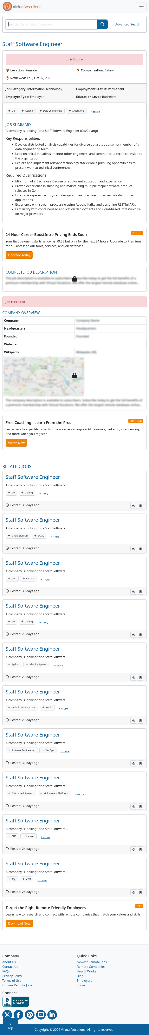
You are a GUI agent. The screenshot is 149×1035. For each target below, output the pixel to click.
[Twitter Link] (7, 1015)
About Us (9, 962)
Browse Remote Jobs (17, 985)
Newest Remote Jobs (92, 962)
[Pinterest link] (30, 1015)
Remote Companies (91, 967)
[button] (133, 506)
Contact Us (10, 967)
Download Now (19, 923)
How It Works (86, 971)
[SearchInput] (51, 24)
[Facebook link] (18, 1015)
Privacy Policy (12, 976)
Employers (84, 980)
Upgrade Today (19, 255)
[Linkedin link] (52, 1015)
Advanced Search (127, 24)
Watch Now (16, 443)
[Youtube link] (41, 1015)
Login (81, 985)
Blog (80, 976)
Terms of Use (11, 980)
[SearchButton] (102, 24)
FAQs (6, 971)
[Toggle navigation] (141, 6)
